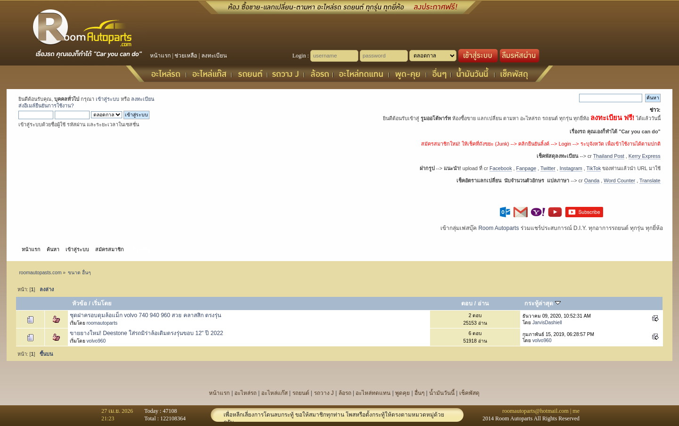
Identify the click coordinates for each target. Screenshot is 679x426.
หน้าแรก (160, 55)
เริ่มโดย (101, 303)
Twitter (547, 168)
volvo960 (96, 341)
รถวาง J (324, 393)
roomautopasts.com (40, 272)
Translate (650, 180)
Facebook (500, 168)
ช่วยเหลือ (185, 55)
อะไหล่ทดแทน (373, 393)
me (576, 411)
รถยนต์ (300, 393)
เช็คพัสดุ (469, 393)
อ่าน (483, 303)
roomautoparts (101, 323)
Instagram (571, 168)
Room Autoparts (498, 228)
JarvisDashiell (547, 322)
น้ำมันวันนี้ (442, 393)
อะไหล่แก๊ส (274, 393)
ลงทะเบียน (214, 55)
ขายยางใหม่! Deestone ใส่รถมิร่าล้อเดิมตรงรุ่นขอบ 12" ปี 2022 (147, 333)
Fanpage (526, 168)
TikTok (594, 168)
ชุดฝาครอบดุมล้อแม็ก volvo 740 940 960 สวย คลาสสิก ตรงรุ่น (145, 315)
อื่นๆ (419, 393)
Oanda (591, 180)
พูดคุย (402, 393)
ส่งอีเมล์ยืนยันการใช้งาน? (46, 105)
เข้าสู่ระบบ (107, 99)
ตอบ (466, 303)
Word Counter (619, 180)
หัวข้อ (79, 303)
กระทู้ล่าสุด (542, 303)
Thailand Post (608, 156)
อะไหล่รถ (245, 393)
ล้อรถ (345, 393)
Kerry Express (645, 156)
